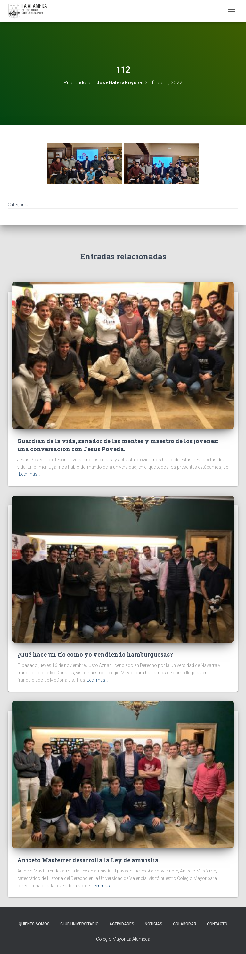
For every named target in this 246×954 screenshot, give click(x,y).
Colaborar (184, 924)
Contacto (217, 924)
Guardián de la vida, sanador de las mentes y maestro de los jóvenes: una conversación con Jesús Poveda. (117, 445)
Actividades (121, 924)
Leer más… (29, 474)
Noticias (153, 924)
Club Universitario (79, 924)
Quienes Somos (34, 924)
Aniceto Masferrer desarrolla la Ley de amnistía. (88, 860)
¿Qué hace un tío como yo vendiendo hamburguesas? (95, 654)
